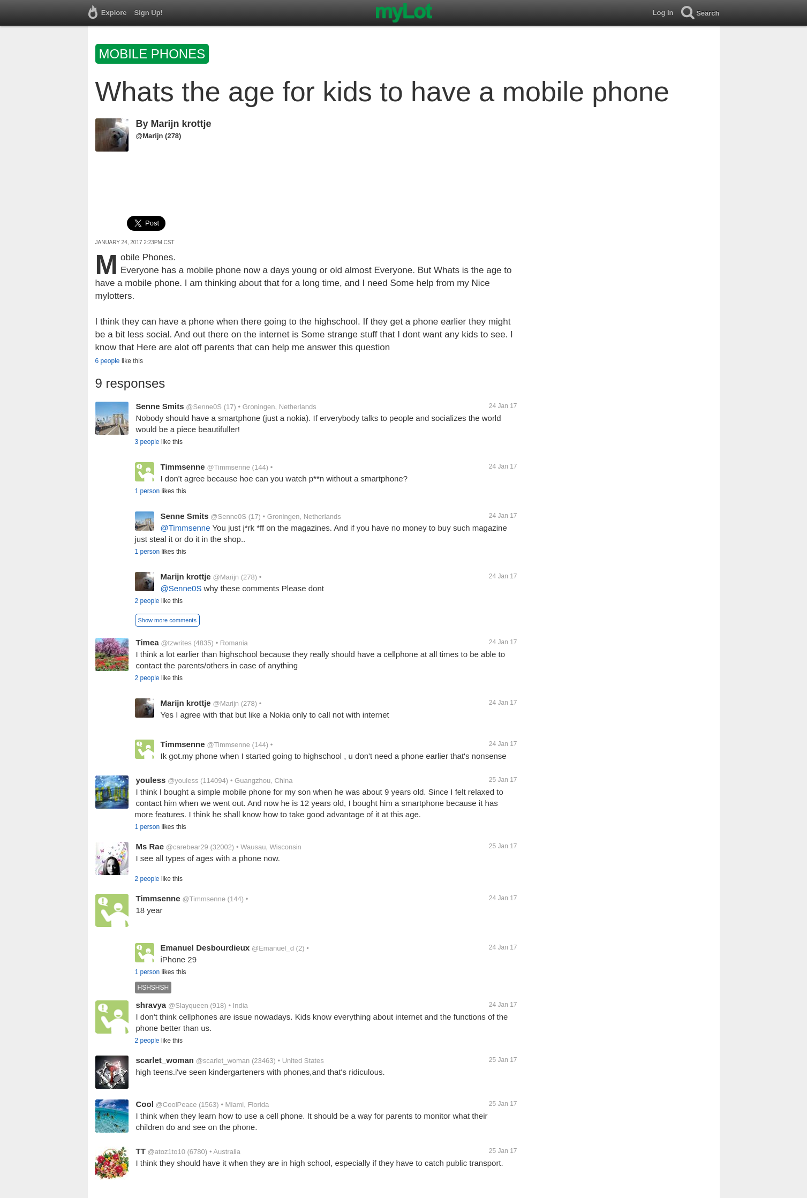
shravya (151, 1004)
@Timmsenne (228, 467)
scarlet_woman (165, 1060)
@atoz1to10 (166, 1152)
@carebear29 (187, 847)
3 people (147, 442)
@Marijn (149, 136)
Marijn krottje (181, 123)
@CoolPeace (176, 1105)
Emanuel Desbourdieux (205, 947)
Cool (145, 1104)
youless (151, 780)
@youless (183, 781)
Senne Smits (160, 406)
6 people (107, 361)
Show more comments (167, 620)
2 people (147, 601)
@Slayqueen (188, 1005)
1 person (147, 491)
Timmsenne (183, 466)
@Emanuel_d (273, 948)
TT (141, 1151)
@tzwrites (176, 643)
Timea (147, 642)
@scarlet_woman (223, 1061)
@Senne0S (204, 407)
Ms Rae (150, 846)
